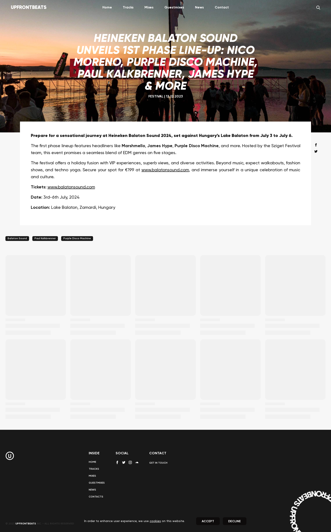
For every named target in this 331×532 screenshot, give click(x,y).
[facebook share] (316, 145)
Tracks (128, 7)
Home (107, 7)
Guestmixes (174, 7)
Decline (234, 521)
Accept (208, 521)
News (199, 7)
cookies (155, 521)
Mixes (149, 7)
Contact (222, 7)
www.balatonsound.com (165, 170)
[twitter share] (316, 151)
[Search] (318, 8)
